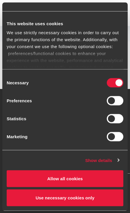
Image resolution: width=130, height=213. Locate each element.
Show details (98, 160)
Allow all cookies (65, 178)
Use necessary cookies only (65, 197)
